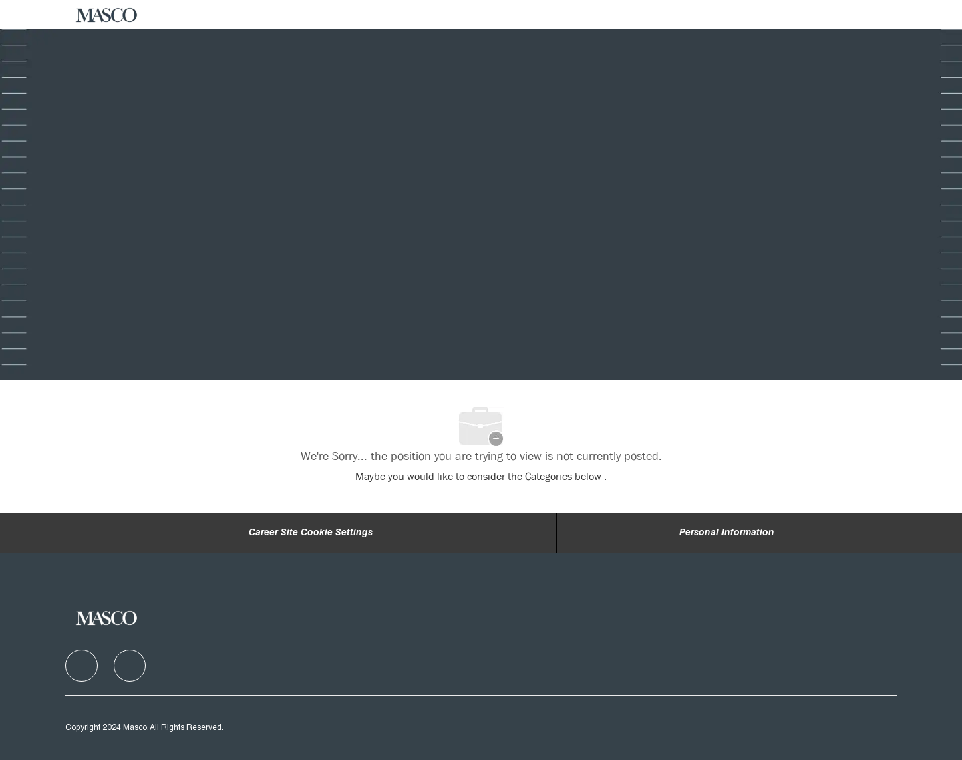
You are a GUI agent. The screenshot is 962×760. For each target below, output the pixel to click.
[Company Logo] (106, 14)
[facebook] (81, 666)
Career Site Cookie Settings (311, 533)
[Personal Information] (727, 533)
